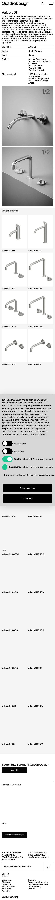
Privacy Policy (34, 886)
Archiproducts (8, 886)
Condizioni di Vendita (38, 882)
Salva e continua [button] (27, 488)
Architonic (6, 888)
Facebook (6, 884)
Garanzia (32, 880)
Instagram (6, 880)
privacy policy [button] (25, 405)
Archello (6, 891)
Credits (31, 888)
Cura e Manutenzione (38, 884)
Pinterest (6, 882)
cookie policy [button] (25, 417)
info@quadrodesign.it (38, 857)
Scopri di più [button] (27, 498)
